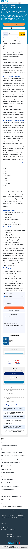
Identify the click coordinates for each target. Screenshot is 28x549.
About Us (3, 513)
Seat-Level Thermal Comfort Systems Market (12, 442)
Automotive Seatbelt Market (8, 489)
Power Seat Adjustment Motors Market (11, 462)
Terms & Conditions (15, 517)
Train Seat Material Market (8, 465)
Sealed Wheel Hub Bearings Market (10, 445)
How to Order (4, 515)
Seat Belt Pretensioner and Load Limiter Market (12, 452)
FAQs (23, 517)
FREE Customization (22, 34)
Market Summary (6, 34)
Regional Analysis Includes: (8, 328)
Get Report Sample (14, 382)
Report (6, 5)
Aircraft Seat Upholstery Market (9, 472)
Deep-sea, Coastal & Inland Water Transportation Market (14, 455)
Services (10, 513)
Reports (23, 513)
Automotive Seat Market (8, 482)
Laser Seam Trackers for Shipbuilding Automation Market (14, 459)
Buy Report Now (14, 307)
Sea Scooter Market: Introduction (9, 316)
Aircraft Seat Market (7, 476)
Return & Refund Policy (21, 515)
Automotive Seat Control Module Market (11, 486)
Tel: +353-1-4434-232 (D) (10, 536)
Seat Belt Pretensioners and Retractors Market (12, 448)
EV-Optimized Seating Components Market (11, 496)
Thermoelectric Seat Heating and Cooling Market (13, 506)
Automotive (11, 340)
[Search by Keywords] (9, 3)
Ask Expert (14, 373)
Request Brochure (14, 352)
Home (3, 5)
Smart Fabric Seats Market (8, 503)
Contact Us (16, 513)
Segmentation (11, 33)
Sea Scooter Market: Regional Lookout (10, 321)
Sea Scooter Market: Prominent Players (10, 323)
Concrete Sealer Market (7, 479)
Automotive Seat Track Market (9, 493)
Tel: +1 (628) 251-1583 (4, 529)
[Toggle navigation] (19, 3)
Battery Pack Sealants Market (9, 499)
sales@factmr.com (12, 529)
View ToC (16, 33)
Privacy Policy (6, 517)
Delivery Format (11, 515)
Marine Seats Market (7, 469)
